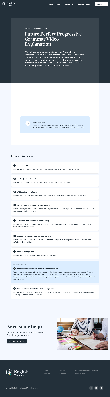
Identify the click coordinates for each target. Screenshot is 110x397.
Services (67, 4)
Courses (58, 4)
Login (88, 4)
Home (51, 4)
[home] (8, 4)
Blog (73, 4)
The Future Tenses (40, 28)
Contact (81, 4)
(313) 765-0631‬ (80, 373)
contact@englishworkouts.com (86, 370)
